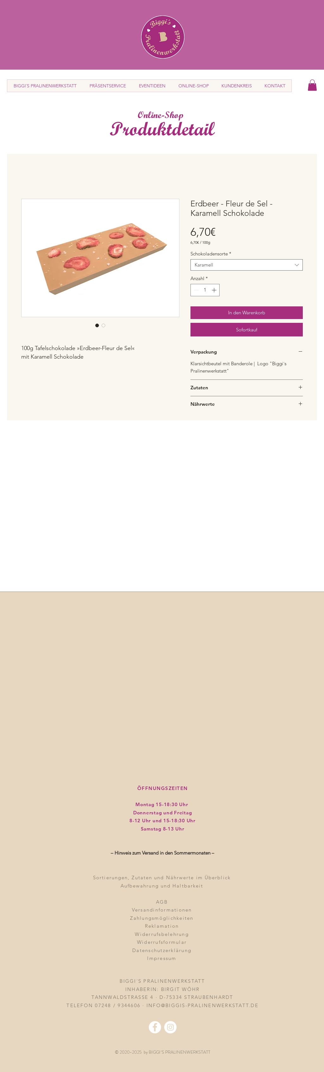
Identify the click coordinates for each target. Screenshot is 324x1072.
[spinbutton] (205, 290)
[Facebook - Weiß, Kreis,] (155, 1027)
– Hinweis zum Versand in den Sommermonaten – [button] (162, 853)
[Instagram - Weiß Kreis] (170, 1027)
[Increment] (214, 290)
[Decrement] (195, 290)
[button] (312, 85)
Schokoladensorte (210, 254)
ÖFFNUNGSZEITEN (162, 788)
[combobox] (246, 265)
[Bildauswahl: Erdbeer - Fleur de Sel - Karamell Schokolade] (97, 325)
